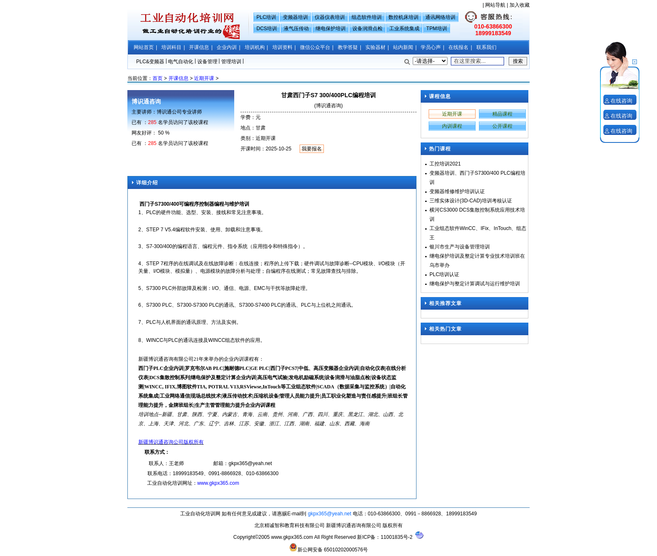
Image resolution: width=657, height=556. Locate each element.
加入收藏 (520, 5)
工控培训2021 (445, 164)
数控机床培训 (403, 17)
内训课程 (452, 126)
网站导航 (495, 5)
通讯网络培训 (440, 17)
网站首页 (144, 47)
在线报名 (458, 47)
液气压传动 (296, 28)
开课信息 (199, 47)
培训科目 (171, 47)
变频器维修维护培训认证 (457, 191)
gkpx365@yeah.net (330, 514)
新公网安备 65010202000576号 (328, 548)
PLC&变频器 (150, 62)
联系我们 (486, 47)
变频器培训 (295, 17)
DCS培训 (266, 28)
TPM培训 (436, 28)
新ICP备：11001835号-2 (384, 537)
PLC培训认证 (444, 274)
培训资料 (282, 47)
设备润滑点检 (367, 28)
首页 (158, 78)
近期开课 (204, 78)
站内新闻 (403, 47)
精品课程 (502, 114)
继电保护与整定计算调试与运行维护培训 (474, 284)
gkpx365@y (241, 463)
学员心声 (431, 47)
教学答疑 (348, 47)
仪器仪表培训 (330, 17)
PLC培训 (266, 17)
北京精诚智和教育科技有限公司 (290, 525)
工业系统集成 (404, 28)
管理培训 (231, 62)
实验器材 (375, 47)
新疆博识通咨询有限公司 (353, 525)
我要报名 (312, 149)
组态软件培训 (367, 17)
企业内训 (227, 47)
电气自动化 (180, 62)
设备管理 (207, 62)
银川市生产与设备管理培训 (459, 247)
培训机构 (255, 47)
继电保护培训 (331, 28)
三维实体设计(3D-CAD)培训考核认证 (470, 201)
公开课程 (502, 126)
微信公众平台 (315, 47)
